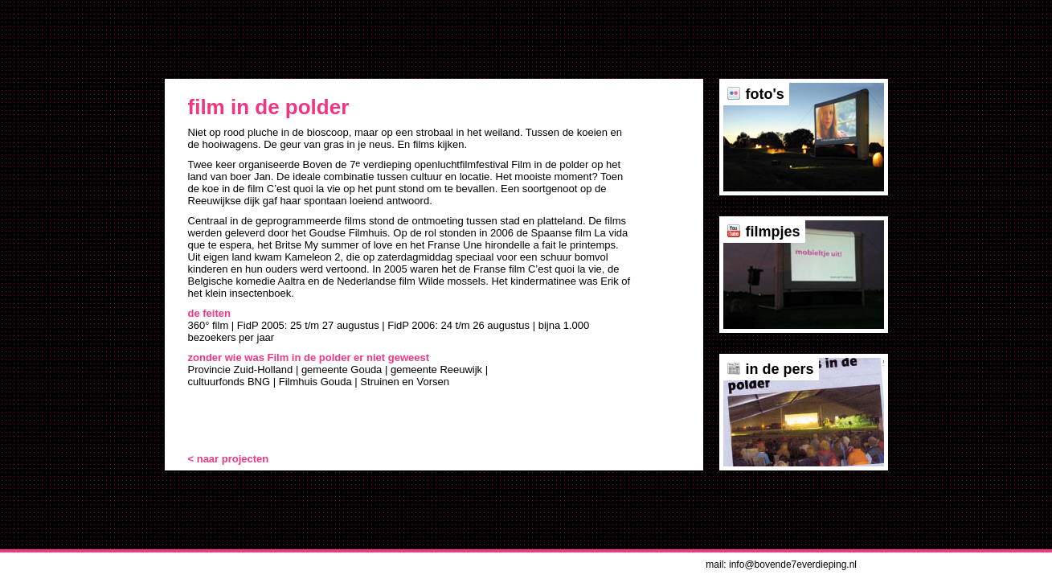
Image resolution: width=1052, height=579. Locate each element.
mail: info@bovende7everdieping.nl (781, 564)
